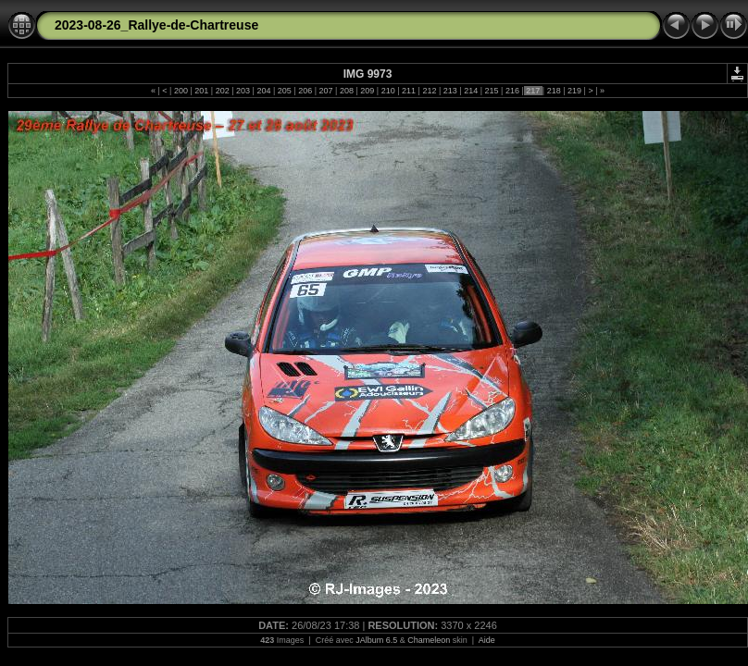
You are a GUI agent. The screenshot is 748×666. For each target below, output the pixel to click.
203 (243, 90)
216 (512, 90)
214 (471, 90)
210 (388, 90)
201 (202, 90)
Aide (487, 640)
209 (367, 90)
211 (409, 90)
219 (575, 90)
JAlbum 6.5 (376, 640)
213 (450, 90)
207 (326, 90)
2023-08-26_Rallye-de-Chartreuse (156, 25)
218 (553, 90)
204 (264, 90)
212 (429, 90)
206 (305, 90)
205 (284, 90)
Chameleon (428, 640)
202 (222, 90)
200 (180, 90)
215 (491, 90)
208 (346, 90)
